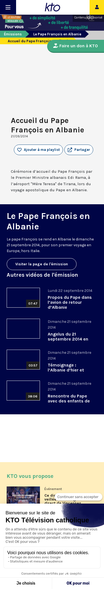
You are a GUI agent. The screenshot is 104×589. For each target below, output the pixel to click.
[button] (78, 150)
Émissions (13, 34)
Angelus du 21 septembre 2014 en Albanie (68, 339)
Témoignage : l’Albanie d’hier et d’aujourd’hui (66, 370)
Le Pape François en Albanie (57, 34)
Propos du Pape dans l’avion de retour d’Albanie (70, 302)
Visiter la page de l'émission (41, 264)
